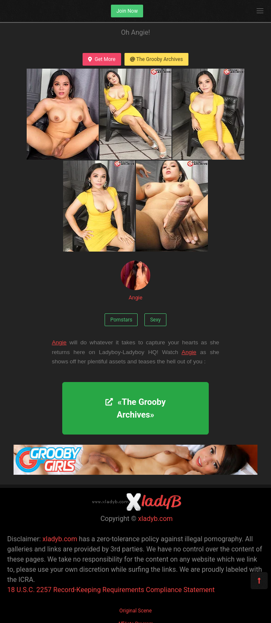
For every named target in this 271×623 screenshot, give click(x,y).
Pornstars (121, 320)
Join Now (127, 11)
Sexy (155, 320)
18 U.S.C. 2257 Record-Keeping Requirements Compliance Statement (111, 590)
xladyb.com (155, 519)
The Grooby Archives (156, 59)
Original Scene (135, 611)
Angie (135, 280)
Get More (101, 59)
